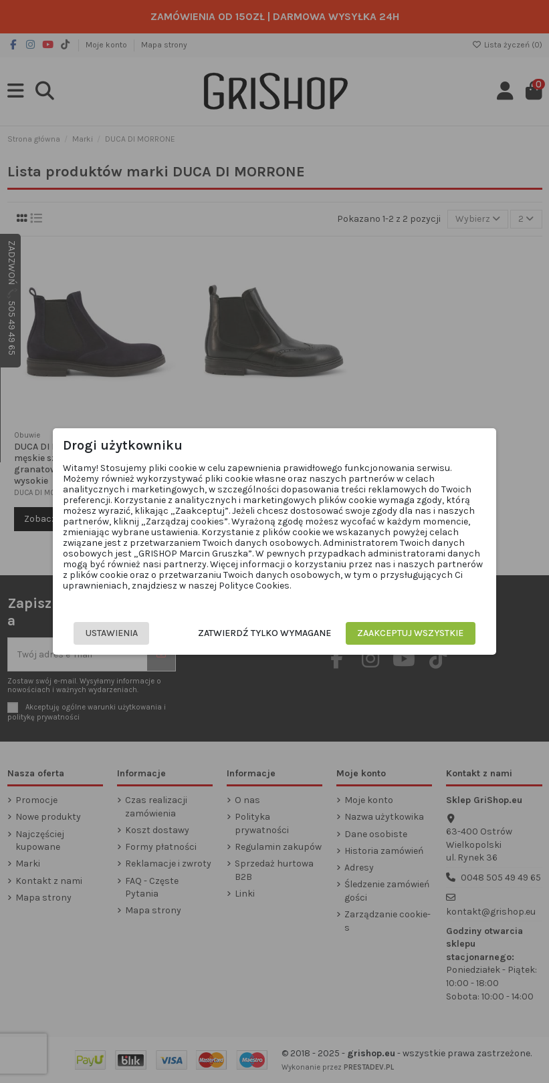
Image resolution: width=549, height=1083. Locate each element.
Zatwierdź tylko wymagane (262, 633)
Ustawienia (114, 633)
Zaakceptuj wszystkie (408, 633)
